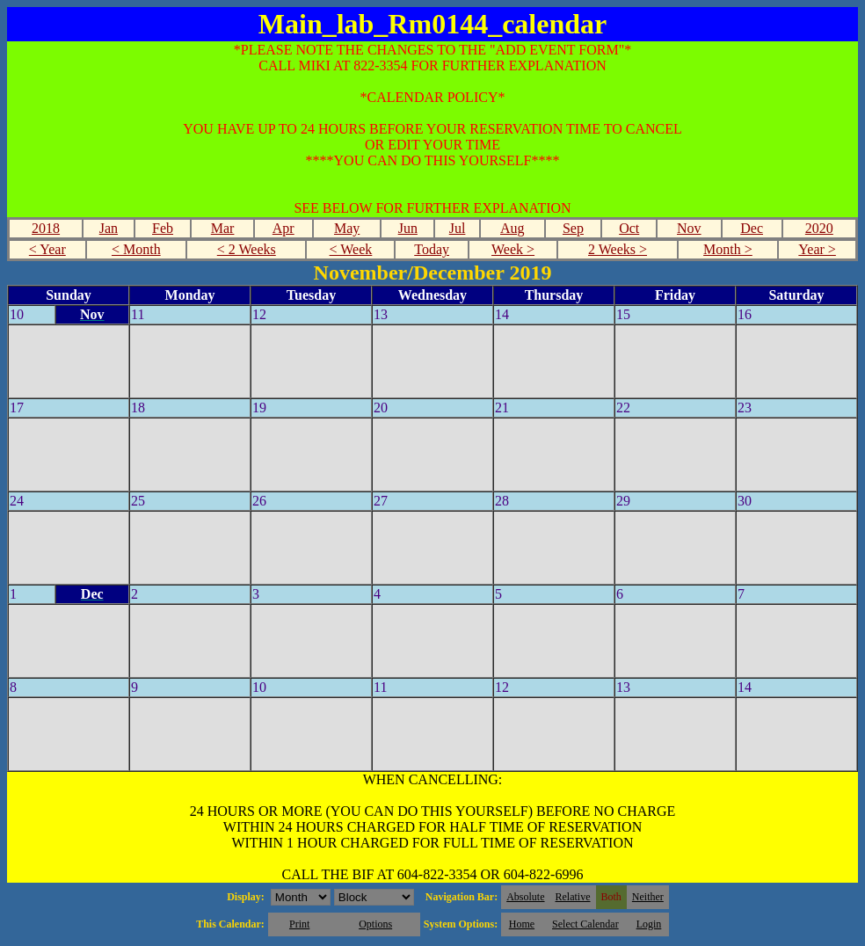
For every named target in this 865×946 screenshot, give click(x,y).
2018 (46, 228)
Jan (108, 228)
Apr (283, 228)
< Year (47, 249)
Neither (648, 897)
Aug (512, 228)
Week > (512, 249)
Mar (223, 228)
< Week (351, 249)
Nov (689, 228)
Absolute (525, 897)
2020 (819, 228)
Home (521, 924)
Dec (751, 228)
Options (375, 924)
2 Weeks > (617, 249)
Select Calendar (585, 924)
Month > (727, 249)
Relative (573, 897)
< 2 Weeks (246, 249)
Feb (162, 228)
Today (431, 249)
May (347, 228)
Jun (408, 228)
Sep (573, 228)
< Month (136, 249)
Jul (457, 228)
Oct (629, 228)
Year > (817, 249)
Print (299, 924)
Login (649, 924)
